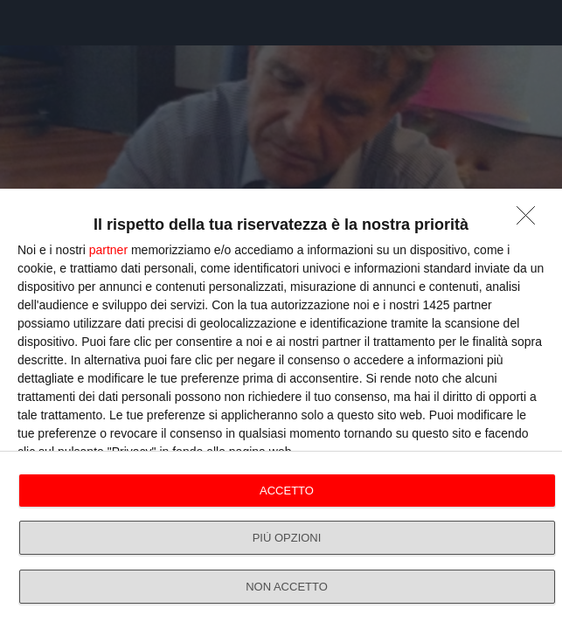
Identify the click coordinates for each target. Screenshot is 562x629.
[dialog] (281, 409)
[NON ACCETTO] (531, 220)
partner (108, 250)
